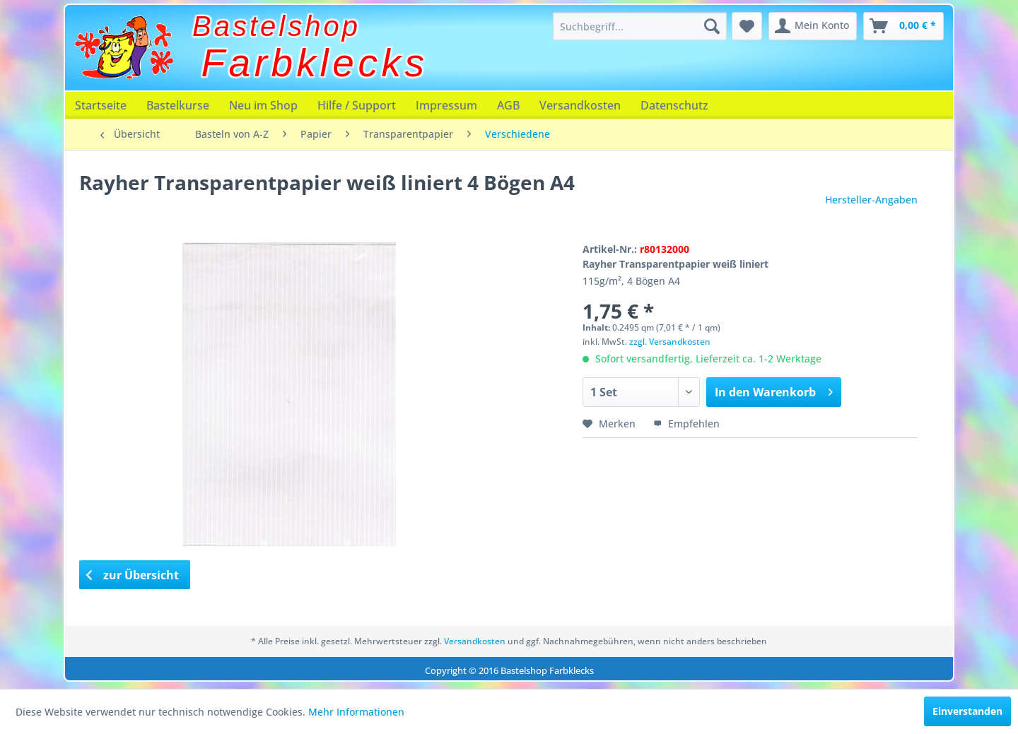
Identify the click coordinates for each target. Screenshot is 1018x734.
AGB (508, 105)
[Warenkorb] (903, 26)
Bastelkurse (177, 105)
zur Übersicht (133, 575)
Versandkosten (580, 105)
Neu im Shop (263, 105)
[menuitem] (640, 26)
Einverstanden (967, 711)
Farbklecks (314, 63)
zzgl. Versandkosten (669, 342)
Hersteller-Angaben (871, 199)
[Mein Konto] (812, 26)
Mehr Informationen (356, 711)
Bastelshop (276, 26)
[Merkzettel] (747, 26)
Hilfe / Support (356, 105)
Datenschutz (674, 105)
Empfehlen (686, 423)
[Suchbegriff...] (640, 26)
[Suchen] (712, 26)
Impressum (446, 105)
